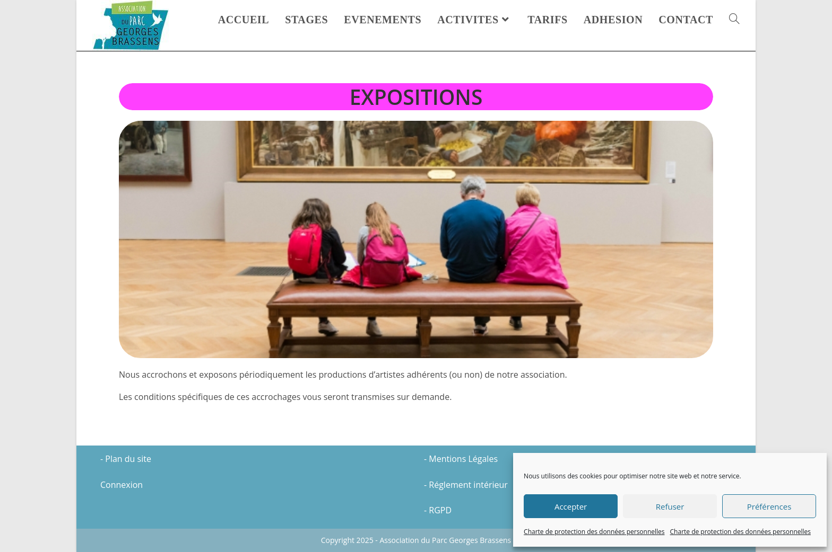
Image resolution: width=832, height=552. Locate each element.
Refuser (670, 506)
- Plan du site (125, 459)
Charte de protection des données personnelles (594, 531)
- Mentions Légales (461, 459)
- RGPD (438, 510)
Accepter (570, 506)
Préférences (769, 506)
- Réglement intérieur (466, 485)
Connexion (121, 485)
